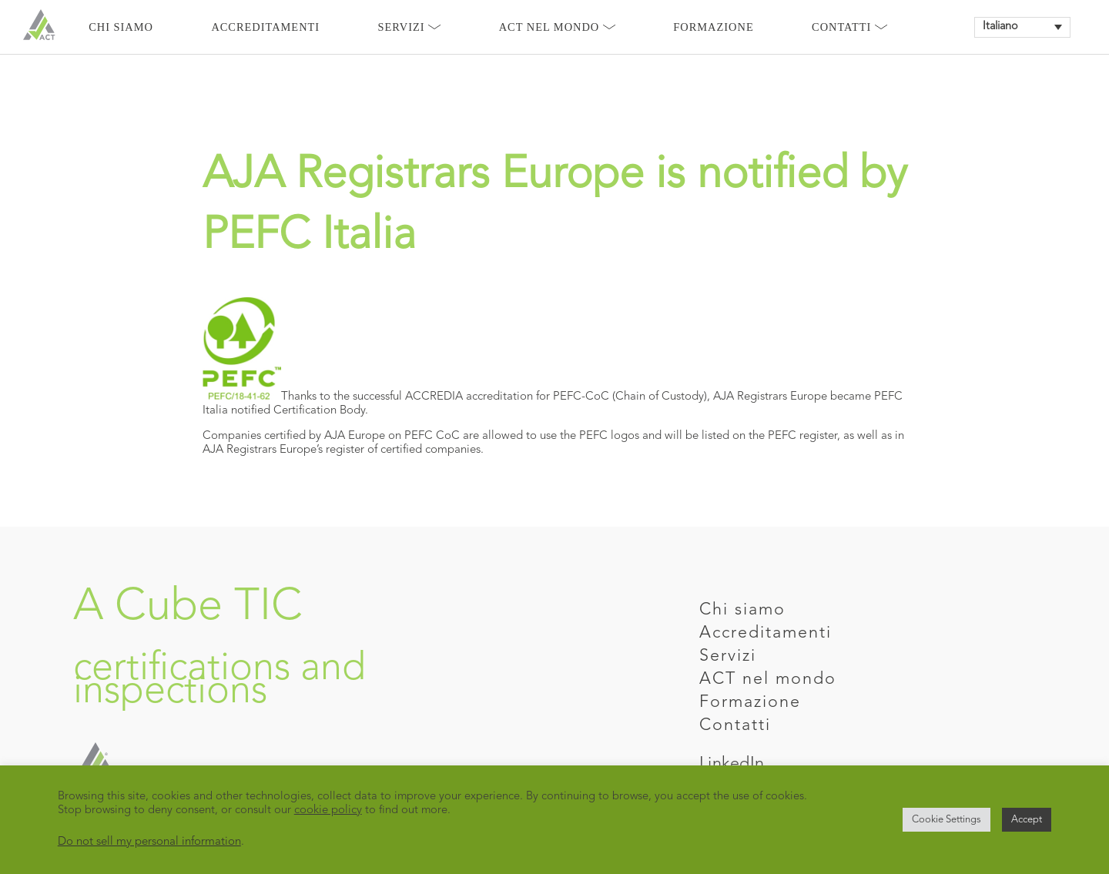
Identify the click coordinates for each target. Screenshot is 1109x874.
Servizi (409, 27)
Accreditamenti (265, 27)
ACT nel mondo (767, 679)
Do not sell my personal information (149, 842)
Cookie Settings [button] (946, 820)
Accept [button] (1026, 820)
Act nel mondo (557, 27)
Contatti (849, 27)
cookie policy (328, 810)
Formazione (713, 27)
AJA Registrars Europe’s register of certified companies (342, 450)
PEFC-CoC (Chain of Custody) (630, 397)
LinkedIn (732, 764)
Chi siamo (121, 27)
